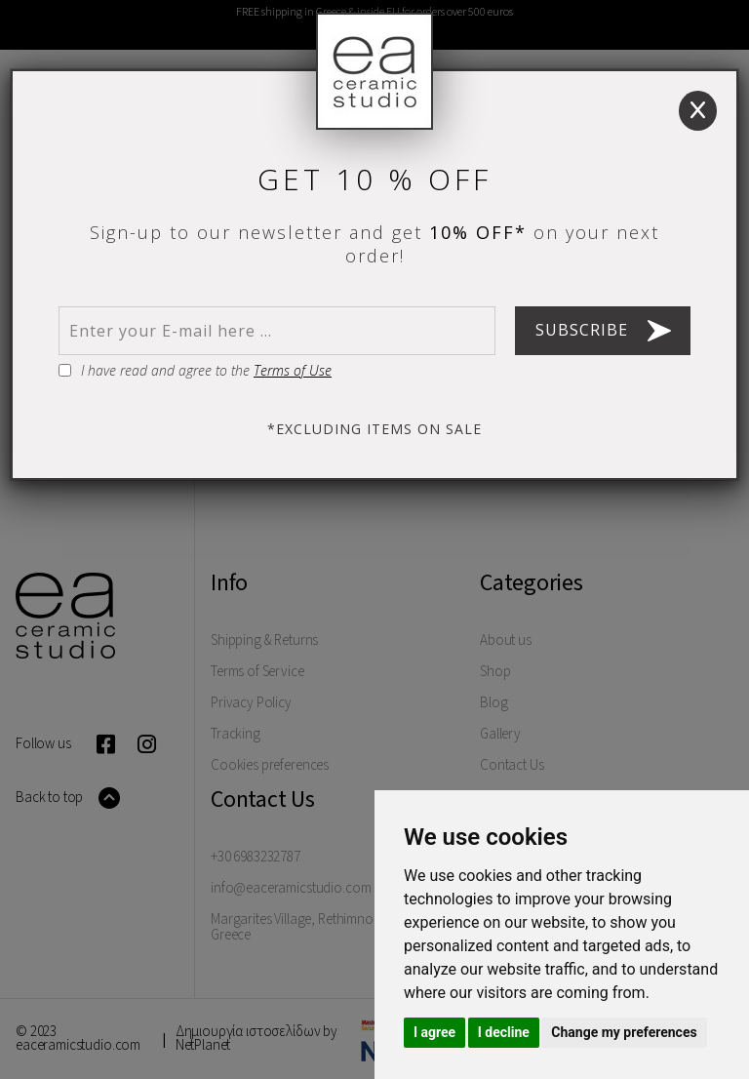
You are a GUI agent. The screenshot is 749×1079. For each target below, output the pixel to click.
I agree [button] (434, 1032)
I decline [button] (504, 1032)
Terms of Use (293, 370)
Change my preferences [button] (623, 1032)
